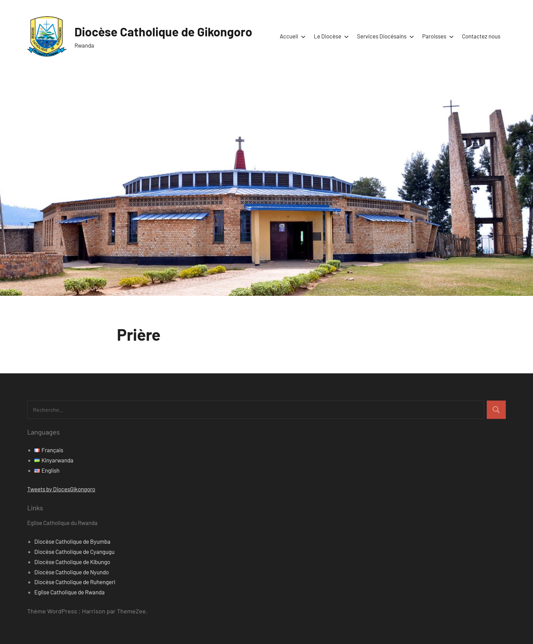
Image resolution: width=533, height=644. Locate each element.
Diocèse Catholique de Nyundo (71, 572)
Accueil (291, 36)
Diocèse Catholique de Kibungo (72, 561)
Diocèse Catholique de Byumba (72, 541)
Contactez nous (481, 36)
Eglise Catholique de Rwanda (69, 592)
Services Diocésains (384, 36)
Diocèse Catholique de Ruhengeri (74, 581)
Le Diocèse (330, 36)
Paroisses (436, 36)
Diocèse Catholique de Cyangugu (74, 551)
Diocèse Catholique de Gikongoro (163, 31)
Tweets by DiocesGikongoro (61, 489)
